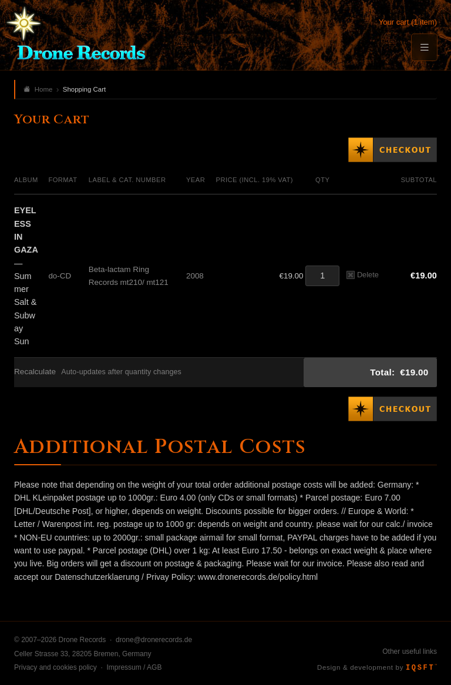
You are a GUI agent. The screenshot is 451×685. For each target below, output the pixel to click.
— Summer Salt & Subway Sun (26, 276)
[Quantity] (322, 276)
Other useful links (409, 651)
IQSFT (421, 668)
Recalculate (35, 371)
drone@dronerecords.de (154, 640)
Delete (362, 274)
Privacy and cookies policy (55, 667)
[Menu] (424, 47)
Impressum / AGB (133, 667)
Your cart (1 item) (408, 22)
